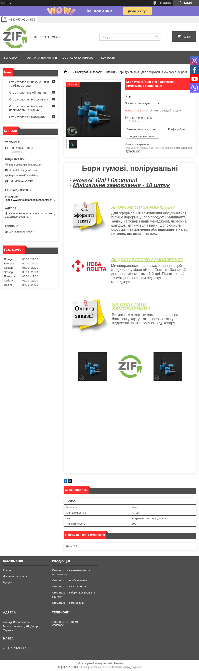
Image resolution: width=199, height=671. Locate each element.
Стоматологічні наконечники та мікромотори (29, 83)
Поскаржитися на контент (95, 667)
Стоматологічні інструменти (28, 99)
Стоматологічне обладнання (29, 92)
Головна (10, 57)
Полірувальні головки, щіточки (95, 72)
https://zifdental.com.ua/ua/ (25, 164)
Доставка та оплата (78, 57)
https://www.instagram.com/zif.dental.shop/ (31, 199)
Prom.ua (118, 663)
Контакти (108, 57)
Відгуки (7, 582)
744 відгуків (164, 2)
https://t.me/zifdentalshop (24, 175)
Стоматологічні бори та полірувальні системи (25, 108)
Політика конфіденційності (127, 667)
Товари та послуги (39, 57)
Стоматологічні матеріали (27, 117)
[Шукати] (156, 37)
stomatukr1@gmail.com (23, 170)
